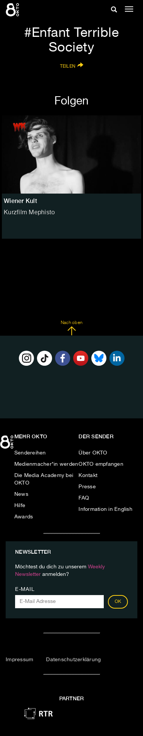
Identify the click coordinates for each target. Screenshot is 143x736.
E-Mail (24, 589)
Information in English (105, 509)
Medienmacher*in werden (46, 464)
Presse (87, 486)
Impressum (19, 659)
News (21, 494)
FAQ (83, 498)
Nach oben (71, 328)
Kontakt (87, 475)
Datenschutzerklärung (73, 659)
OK (118, 602)
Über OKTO (92, 453)
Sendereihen (30, 453)
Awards (23, 516)
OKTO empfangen (100, 464)
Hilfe (19, 505)
